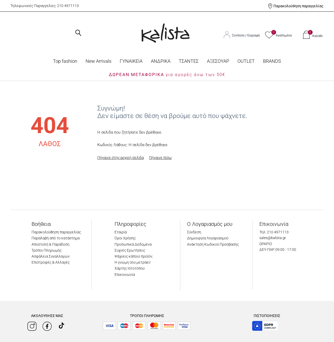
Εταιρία (121, 232)
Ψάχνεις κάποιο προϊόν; (134, 256)
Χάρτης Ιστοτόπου (130, 268)
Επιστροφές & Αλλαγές (51, 262)
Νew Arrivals (98, 61)
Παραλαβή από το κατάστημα (56, 238)
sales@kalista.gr (272, 238)
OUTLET (246, 61)
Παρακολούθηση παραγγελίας (298, 6)
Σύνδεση (238, 35)
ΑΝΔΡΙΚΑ (160, 61)
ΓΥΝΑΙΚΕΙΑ (131, 61)
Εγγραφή (253, 35)
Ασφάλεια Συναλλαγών (51, 256)
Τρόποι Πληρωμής (47, 250)
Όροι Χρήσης (125, 238)
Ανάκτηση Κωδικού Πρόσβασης (213, 244)
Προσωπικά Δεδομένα (133, 244)
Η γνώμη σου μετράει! (133, 262)
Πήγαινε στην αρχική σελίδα (120, 158)
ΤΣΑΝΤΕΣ (189, 61)
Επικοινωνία (125, 274)
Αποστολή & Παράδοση (50, 244)
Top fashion (65, 61)
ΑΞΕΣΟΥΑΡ (218, 61)
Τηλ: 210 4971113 (274, 232)
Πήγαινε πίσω (160, 158)
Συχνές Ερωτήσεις (130, 250)
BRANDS (272, 61)
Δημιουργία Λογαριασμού (207, 238)
